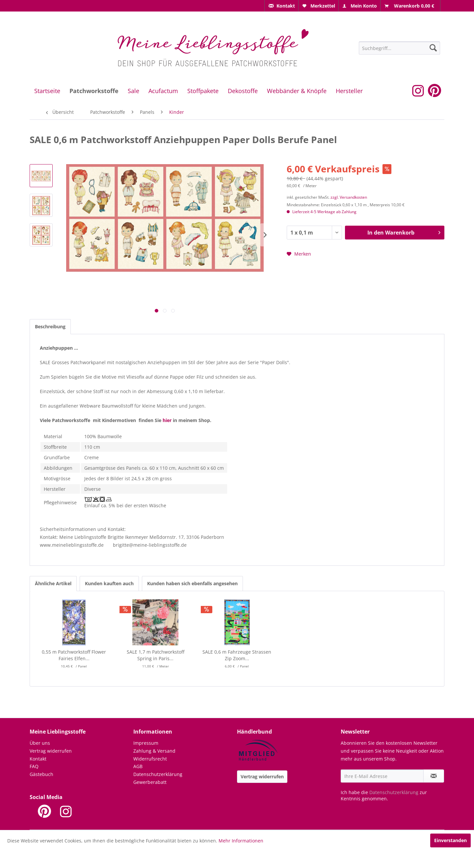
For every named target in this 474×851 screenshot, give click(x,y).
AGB (138, 766)
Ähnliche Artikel (53, 583)
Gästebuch (41, 774)
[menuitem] (281, 6)
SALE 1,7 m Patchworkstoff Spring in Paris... (155, 655)
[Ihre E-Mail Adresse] (382, 776)
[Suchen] (433, 47)
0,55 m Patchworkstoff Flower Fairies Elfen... (74, 655)
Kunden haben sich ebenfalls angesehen (192, 583)
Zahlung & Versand (154, 751)
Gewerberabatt (150, 782)
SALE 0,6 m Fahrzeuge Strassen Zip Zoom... (236, 655)
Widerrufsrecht (150, 759)
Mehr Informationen (241, 841)
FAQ (34, 766)
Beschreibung (50, 326)
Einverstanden (450, 840)
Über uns (40, 743)
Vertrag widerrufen (51, 751)
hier (167, 420)
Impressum (145, 743)
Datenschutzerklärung (157, 774)
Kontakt (38, 759)
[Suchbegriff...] (399, 48)
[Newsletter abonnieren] (433, 776)
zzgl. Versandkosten (348, 197)
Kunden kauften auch (109, 583)
